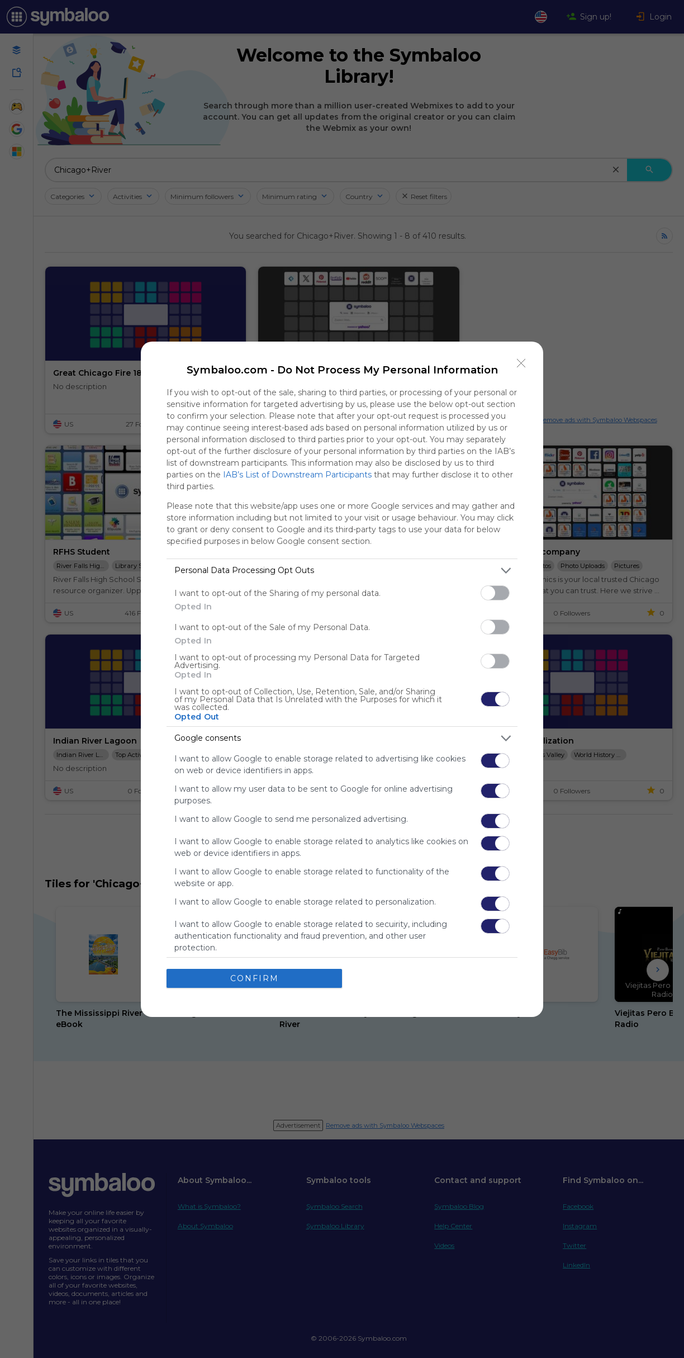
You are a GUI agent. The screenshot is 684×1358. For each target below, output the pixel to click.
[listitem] (342, 570)
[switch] (495, 592)
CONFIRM (254, 978)
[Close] (521, 363)
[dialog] (342, 679)
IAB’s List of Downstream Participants (297, 475)
